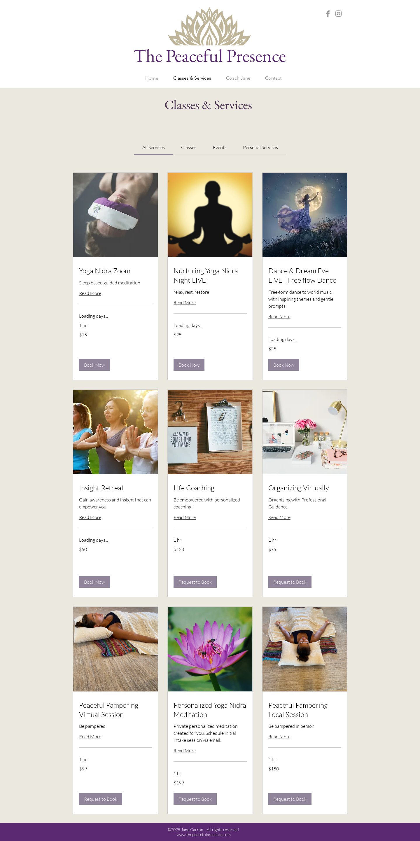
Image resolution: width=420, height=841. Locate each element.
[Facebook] (328, 13)
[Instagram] (338, 13)
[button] (94, 365)
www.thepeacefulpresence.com (204, 834)
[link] (153, 147)
